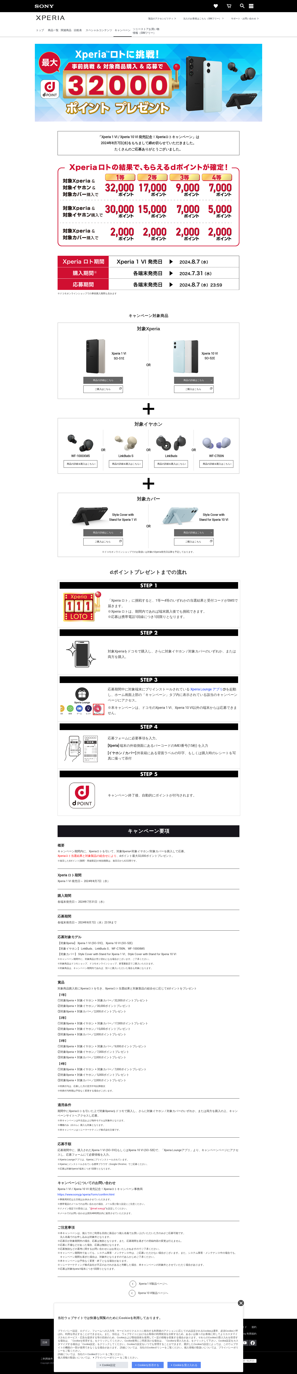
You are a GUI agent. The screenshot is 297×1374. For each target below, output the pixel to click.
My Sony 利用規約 (246, 1333)
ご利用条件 (47, 1358)
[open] (242, 6)
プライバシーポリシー (107, 1357)
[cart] (229, 6)
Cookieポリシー (96, 1354)
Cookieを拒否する (148, 1365)
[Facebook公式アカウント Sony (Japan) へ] (252, 1343)
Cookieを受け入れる (185, 1365)
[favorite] (215, 6)
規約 (254, 1327)
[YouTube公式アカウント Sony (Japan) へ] (244, 1343)
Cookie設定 (109, 1365)
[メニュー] (255, 6)
